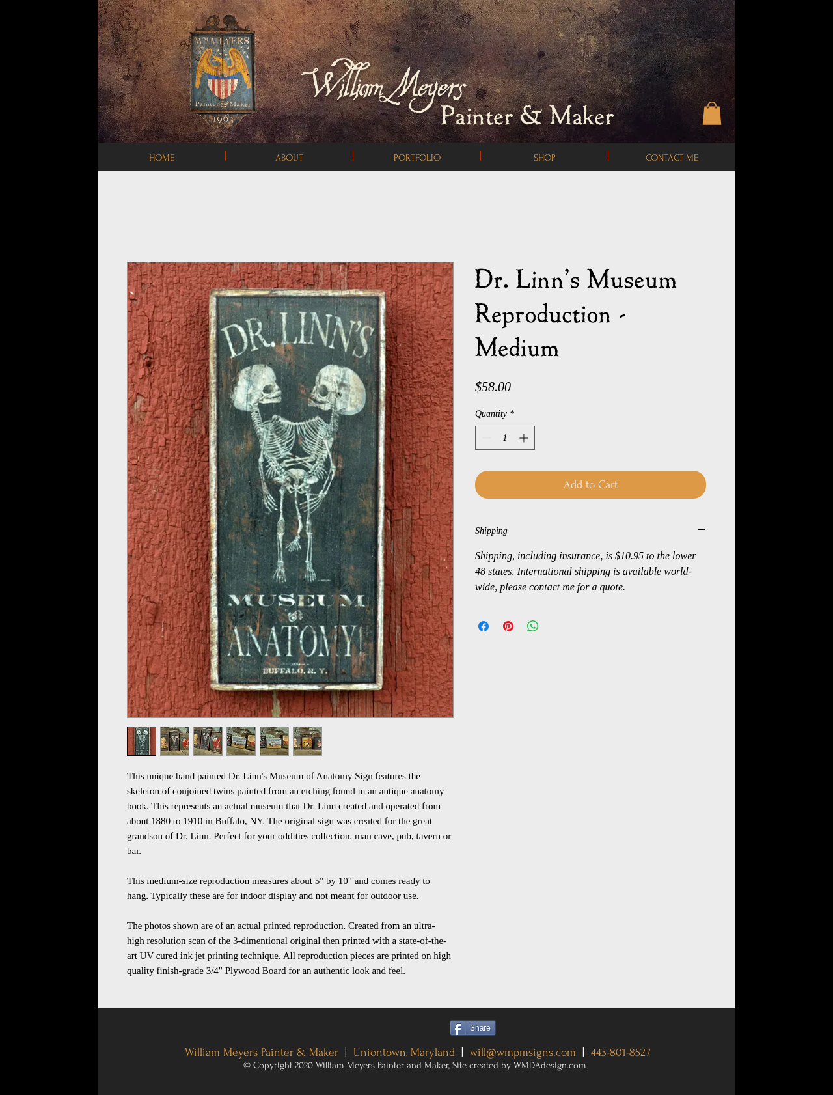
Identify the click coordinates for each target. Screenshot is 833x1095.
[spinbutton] (505, 437)
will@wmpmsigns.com (523, 1052)
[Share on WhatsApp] (533, 626)
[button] (712, 113)
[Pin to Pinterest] (528, 1027)
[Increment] (525, 437)
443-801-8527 (621, 1052)
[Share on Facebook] (483, 626)
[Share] (473, 1028)
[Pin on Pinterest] (508, 626)
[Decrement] (485, 437)
